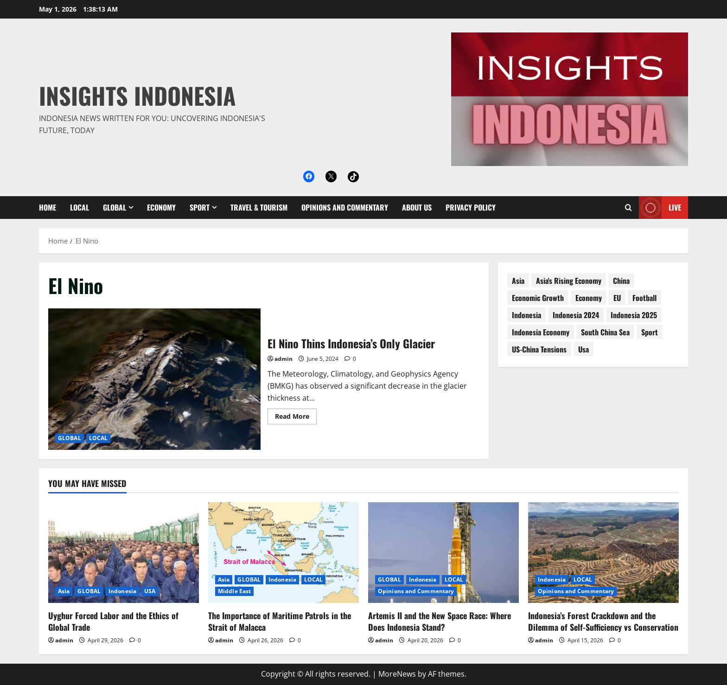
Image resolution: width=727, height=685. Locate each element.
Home (47, 207)
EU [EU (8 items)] (617, 297)
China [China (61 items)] (621, 280)
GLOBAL (114, 207)
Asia (64, 591)
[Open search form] (628, 207)
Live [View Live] (660, 207)
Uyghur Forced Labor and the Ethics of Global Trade (113, 621)
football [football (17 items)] (644, 297)
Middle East (234, 591)
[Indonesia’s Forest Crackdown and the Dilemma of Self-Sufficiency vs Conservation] (603, 552)
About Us (417, 207)
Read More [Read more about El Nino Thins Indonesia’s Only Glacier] (296, 417)
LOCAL (79, 207)
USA (149, 591)
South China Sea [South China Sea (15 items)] (605, 332)
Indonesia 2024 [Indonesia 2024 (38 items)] (576, 314)
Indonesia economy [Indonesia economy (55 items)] (540, 332)
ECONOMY (161, 207)
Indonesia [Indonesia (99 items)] (526, 314)
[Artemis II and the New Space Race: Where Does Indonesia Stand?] (443, 552)
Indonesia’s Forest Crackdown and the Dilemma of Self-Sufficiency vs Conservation (603, 621)
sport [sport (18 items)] (649, 332)
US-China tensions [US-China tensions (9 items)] (539, 349)
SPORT (200, 207)
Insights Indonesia (137, 95)
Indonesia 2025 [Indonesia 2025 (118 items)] (634, 314)
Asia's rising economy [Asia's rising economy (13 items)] (568, 280)
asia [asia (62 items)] (518, 280)
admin (283, 359)
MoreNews (397, 674)
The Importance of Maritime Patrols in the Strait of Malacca (279, 621)
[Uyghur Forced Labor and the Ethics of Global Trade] (123, 552)
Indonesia (122, 591)
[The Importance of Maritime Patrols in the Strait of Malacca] (283, 552)
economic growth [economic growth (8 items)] (538, 297)
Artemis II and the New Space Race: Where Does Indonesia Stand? (439, 621)
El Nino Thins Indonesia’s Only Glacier (154, 379)
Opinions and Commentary (344, 207)
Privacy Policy (471, 207)
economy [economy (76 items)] (588, 297)
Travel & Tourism (258, 207)
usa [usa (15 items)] (583, 349)
